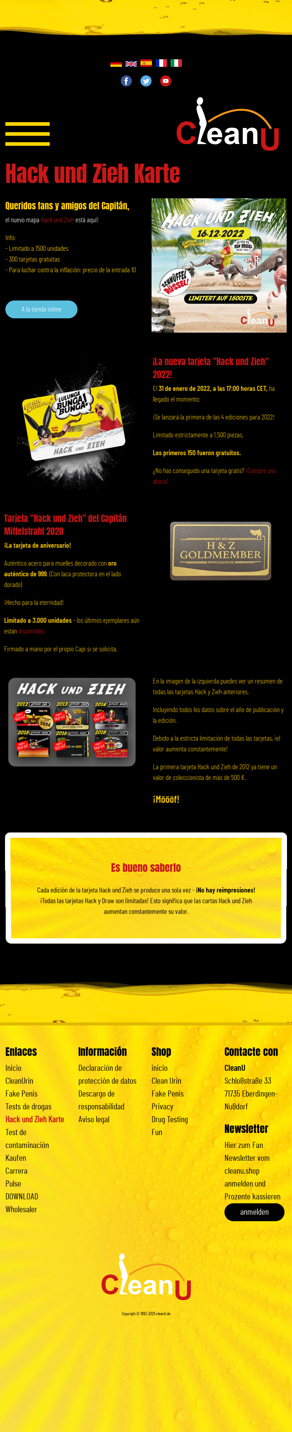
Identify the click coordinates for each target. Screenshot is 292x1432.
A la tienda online (41, 309)
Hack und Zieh (57, 220)
